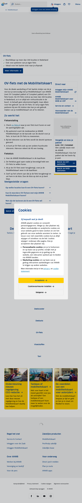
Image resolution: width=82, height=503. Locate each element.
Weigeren (41, 292)
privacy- (47, 268)
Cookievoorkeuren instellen (41, 286)
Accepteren (41, 280)
